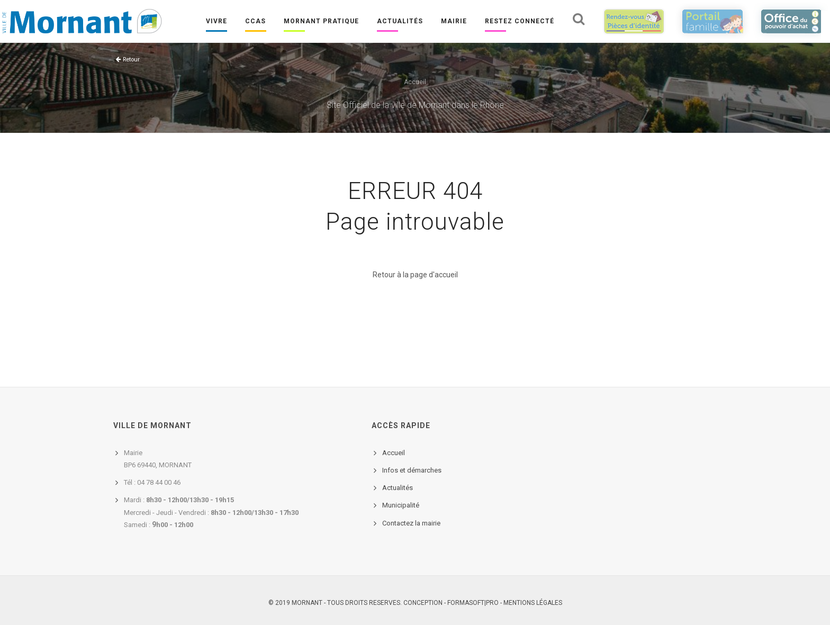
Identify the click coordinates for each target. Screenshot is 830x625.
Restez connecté (519, 21)
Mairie (453, 21)
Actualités (399, 21)
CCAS (255, 21)
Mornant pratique (320, 21)
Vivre (216, 21)
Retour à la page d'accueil (415, 274)
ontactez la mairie (413, 523)
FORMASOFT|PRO (473, 602)
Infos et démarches (411, 470)
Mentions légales (532, 602)
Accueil (415, 82)
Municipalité (400, 505)
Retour (131, 59)
